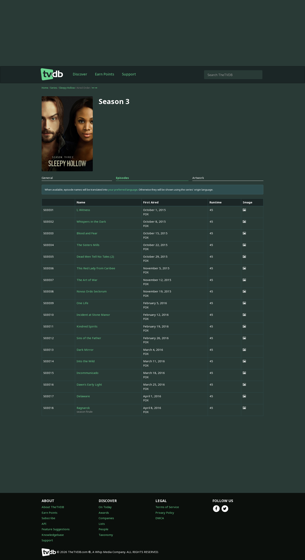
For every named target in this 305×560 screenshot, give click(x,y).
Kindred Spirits (87, 326)
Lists (102, 524)
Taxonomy (106, 535)
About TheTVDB (53, 507)
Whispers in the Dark (91, 221)
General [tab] (47, 178)
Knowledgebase (53, 535)
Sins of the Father (89, 338)
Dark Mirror (85, 350)
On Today (105, 507)
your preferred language (123, 189)
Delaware (83, 396)
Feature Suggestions (56, 529)
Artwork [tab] (198, 178)
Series (53, 87)
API (44, 524)
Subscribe (48, 518)
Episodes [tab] (122, 178)
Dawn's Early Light (89, 384)
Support (129, 74)
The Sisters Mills (88, 245)
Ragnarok (83, 408)
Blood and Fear (87, 233)
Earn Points (104, 74)
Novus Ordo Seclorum (92, 291)
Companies (106, 518)
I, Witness (83, 210)
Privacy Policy (164, 512)
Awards (104, 512)
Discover (80, 74)
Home (45, 87)
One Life (82, 303)
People (103, 529)
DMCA (159, 518)
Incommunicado (87, 373)
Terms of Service (167, 507)
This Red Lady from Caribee (96, 268)
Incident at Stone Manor (93, 315)
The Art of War (87, 280)
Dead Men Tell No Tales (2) (95, 256)
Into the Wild (86, 361)
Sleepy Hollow (67, 87)
